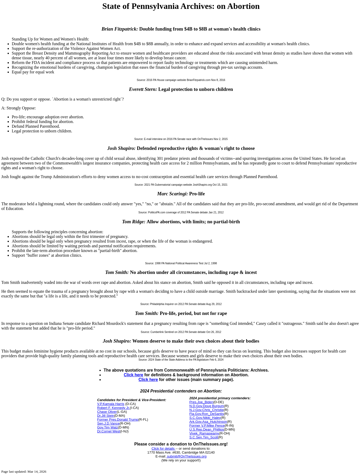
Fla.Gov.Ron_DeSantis (206, 414)
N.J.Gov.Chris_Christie (206, 410)
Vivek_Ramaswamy (204, 433)
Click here (133, 375)
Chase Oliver (107, 412)
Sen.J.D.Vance (108, 423)
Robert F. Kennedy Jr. (113, 408)
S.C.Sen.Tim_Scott (203, 437)
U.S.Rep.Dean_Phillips (206, 429)
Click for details (164, 448)
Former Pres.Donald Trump (117, 419)
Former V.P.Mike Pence (206, 425)
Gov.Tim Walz (107, 427)
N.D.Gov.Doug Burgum (206, 406)
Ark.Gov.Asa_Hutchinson (208, 422)
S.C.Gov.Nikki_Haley (205, 418)
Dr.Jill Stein (105, 416)
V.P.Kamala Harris (110, 404)
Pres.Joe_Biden (201, 402)
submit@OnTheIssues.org (186, 456)
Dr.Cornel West (108, 431)
